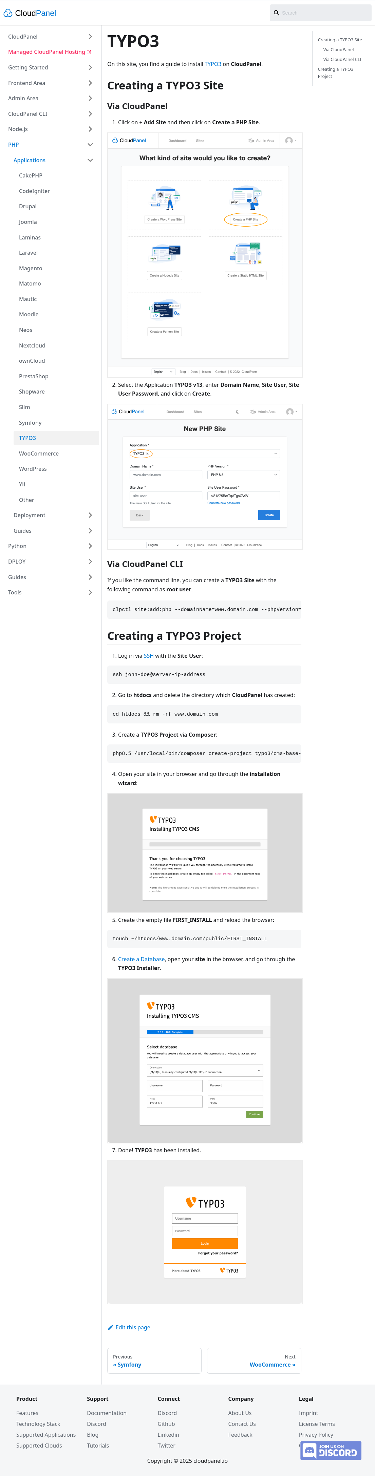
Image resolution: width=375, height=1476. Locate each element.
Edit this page (128, 1327)
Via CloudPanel (338, 49)
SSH (149, 655)
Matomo (30, 283)
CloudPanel (23, 36)
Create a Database (141, 959)
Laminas (30, 237)
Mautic (28, 299)
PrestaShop (34, 376)
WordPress (33, 468)
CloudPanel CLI (27, 114)
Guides (23, 530)
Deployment (29, 515)
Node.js (18, 129)
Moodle (29, 314)
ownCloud (32, 360)
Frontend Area (26, 83)
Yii (22, 484)
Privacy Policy (316, 1434)
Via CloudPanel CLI (342, 59)
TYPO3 (27, 438)
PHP (13, 144)
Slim (24, 407)
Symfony (30, 422)
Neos (25, 330)
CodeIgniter (34, 191)
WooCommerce (39, 453)
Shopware (32, 391)
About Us (240, 1413)
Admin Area (23, 98)
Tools (15, 592)
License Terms (317, 1424)
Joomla (28, 222)
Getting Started (28, 67)
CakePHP (30, 175)
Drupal (28, 206)
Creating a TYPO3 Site (340, 40)
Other (26, 500)
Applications (29, 160)
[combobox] (321, 12)
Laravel (28, 252)
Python (17, 546)
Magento (30, 268)
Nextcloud (32, 345)
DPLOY (16, 561)
